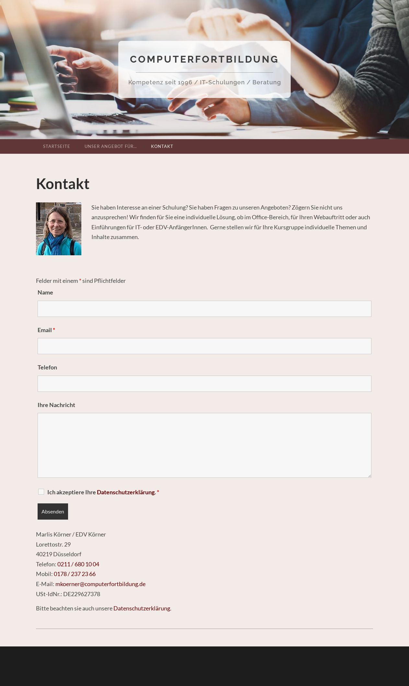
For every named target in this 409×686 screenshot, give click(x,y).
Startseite (56, 146)
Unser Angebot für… (111, 146)
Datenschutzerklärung (141, 608)
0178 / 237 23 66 (75, 573)
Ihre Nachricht (56, 404)
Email (46, 329)
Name (45, 292)
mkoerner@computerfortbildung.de (100, 583)
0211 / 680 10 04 (78, 564)
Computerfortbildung (204, 59)
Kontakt (162, 146)
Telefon (47, 367)
